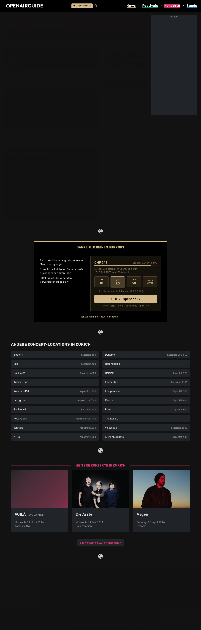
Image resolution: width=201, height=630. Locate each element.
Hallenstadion (51, 16)
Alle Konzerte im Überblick (72, 612)
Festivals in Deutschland (25, 590)
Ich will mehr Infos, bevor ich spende (99, 316)
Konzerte (24, 16)
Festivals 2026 (19, 594)
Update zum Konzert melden (127, 84)
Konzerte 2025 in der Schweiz (74, 605)
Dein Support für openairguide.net (122, 586)
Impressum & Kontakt (115, 597)
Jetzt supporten (82, 6)
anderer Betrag (150, 281)
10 (102, 281)
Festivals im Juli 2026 (24, 605)
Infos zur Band (137, 54)
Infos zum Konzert (116, 55)
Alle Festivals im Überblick (26, 612)
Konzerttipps (64, 582)
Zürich (35, 16)
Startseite (9, 16)
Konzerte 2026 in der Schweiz (74, 609)
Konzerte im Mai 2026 (69, 601)
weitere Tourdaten (127, 65)
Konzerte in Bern (66, 590)
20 (118, 281)
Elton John (68, 16)
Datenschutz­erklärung (115, 594)
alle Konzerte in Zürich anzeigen (99, 542)
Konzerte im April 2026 (70, 597)
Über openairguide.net (115, 582)
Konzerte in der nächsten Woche (76, 594)
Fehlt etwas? (89, 154)
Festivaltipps (18, 582)
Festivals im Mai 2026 (23, 597)
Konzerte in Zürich (67, 586)
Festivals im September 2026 (28, 609)
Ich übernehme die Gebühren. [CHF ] (120, 290)
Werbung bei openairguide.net (120, 590)
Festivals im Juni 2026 (24, 601)
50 (134, 281)
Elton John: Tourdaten (29, 153)
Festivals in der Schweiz (25, 586)
